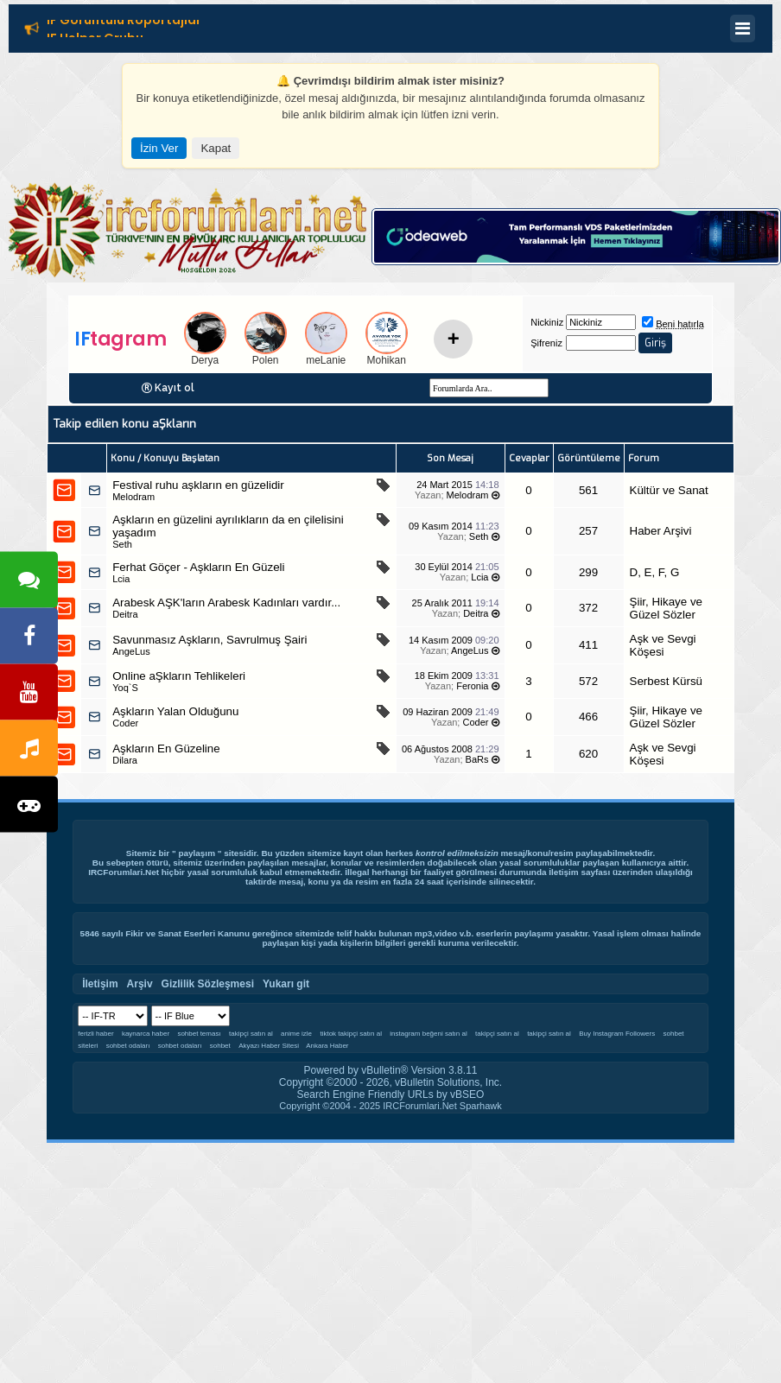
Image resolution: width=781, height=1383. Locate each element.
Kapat (215, 148)
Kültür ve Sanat (669, 490)
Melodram (133, 497)
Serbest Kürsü (666, 681)
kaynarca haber (145, 1033)
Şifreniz (546, 343)
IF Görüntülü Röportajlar (124, 22)
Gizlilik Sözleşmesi (208, 984)
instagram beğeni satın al (428, 1033)
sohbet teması (198, 1033)
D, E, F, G (655, 572)
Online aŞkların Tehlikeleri (178, 675)
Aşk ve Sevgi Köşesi (663, 645)
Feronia (472, 686)
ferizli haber (95, 1033)
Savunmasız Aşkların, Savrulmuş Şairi (209, 639)
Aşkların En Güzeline (165, 748)
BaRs (477, 759)
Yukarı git (286, 984)
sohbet (220, 1046)
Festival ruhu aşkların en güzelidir (198, 485)
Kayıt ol (174, 388)
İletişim (563, 872)
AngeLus (130, 651)
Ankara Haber (327, 1046)
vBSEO (467, 1094)
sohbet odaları (128, 1046)
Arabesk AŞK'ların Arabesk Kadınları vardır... (226, 602)
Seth (122, 544)
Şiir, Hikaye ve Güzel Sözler (666, 608)
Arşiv (140, 984)
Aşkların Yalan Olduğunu (175, 711)
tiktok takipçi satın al (351, 1033)
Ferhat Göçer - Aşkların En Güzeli (198, 567)
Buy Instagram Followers (617, 1033)
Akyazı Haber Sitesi (269, 1046)
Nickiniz (546, 322)
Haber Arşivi (661, 530)
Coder (125, 723)
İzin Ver (159, 148)
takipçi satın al (251, 1033)
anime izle (296, 1033)
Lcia (121, 579)
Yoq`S (125, 687)
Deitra (124, 614)
